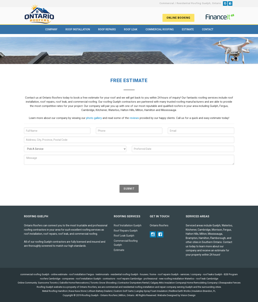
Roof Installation (77, 29)
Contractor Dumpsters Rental (133, 282)
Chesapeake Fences (229, 282)
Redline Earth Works (180, 291)
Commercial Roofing (160, 29)
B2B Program (231, 274)
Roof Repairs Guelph (126, 230)
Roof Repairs (107, 29)
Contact (207, 29)
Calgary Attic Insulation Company (168, 282)
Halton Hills (192, 233)
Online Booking (178, 17)
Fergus (227, 229)
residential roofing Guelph (124, 274)
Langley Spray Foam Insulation (151, 291)
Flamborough (218, 238)
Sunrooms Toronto (48, 282)
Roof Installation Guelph (127, 225)
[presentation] (52, 175)
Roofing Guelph (90, 295)
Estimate (188, 29)
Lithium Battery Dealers (100, 291)
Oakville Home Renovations (74, 282)
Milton (203, 233)
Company (51, 29)
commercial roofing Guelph (34, 274)
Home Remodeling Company (202, 282)
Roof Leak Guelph (124, 235)
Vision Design (188, 295)
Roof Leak (130, 29)
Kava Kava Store (77, 291)
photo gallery (94, 118)
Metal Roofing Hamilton (54, 291)
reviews (134, 118)
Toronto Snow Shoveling (103, 282)
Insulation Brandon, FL (204, 291)
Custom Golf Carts (123, 291)
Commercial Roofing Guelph (126, 243)
